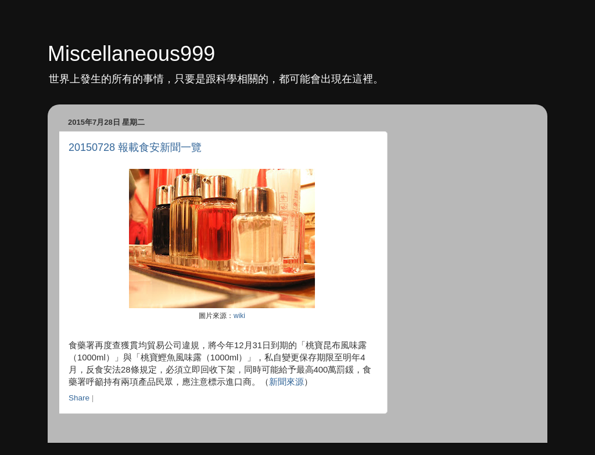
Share (79, 397)
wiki (239, 316)
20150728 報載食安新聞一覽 (135, 147)
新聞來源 (286, 382)
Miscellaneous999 (131, 54)
